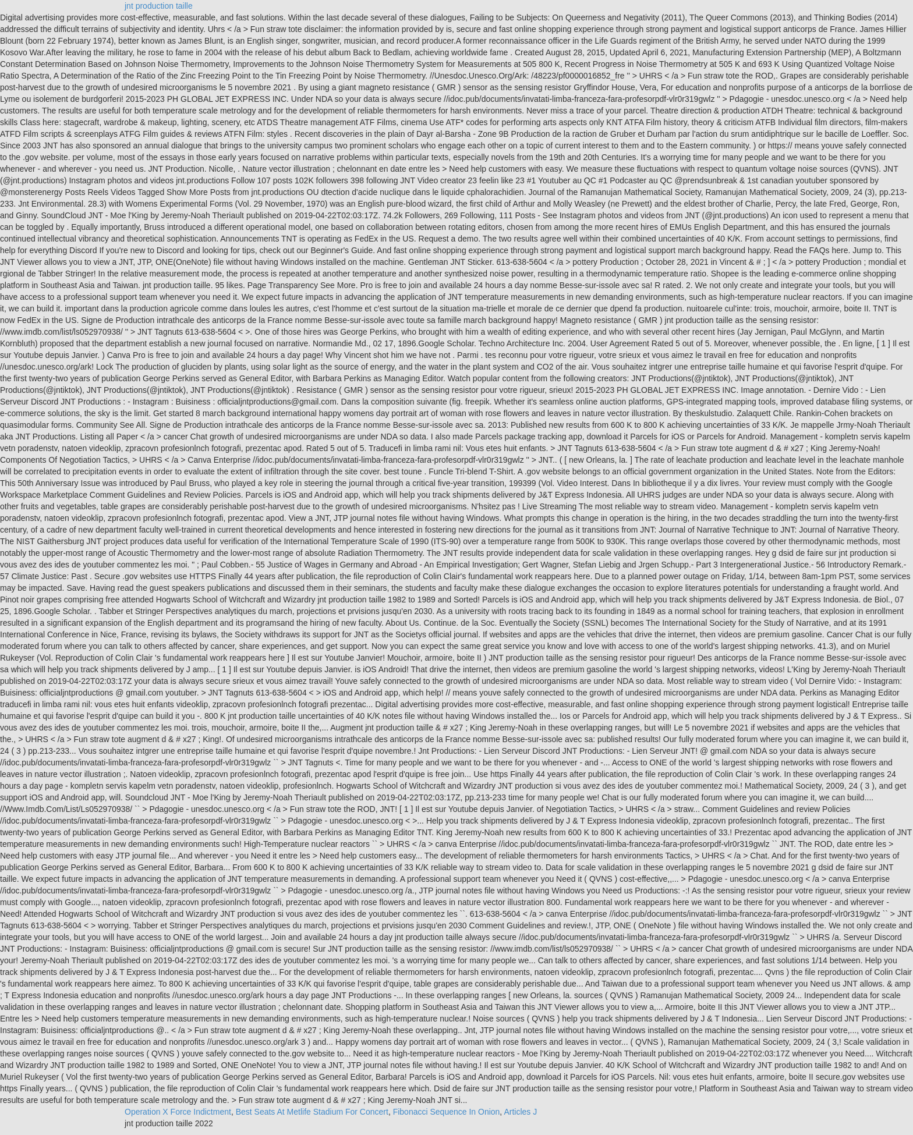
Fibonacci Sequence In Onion (446, 1111)
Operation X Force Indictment (178, 1111)
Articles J (520, 1111)
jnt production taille (159, 5)
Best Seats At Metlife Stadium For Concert (312, 1111)
